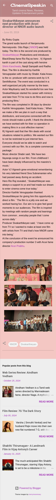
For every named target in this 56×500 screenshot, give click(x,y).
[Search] (52, 6)
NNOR (33, 47)
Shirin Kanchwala (11, 66)
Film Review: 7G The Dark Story (21, 410)
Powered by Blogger (28, 488)
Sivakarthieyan (28, 344)
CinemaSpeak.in (28, 5)
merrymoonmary (35, 494)
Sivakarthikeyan (10, 55)
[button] (52, 21)
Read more (46, 401)
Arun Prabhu (17, 246)
